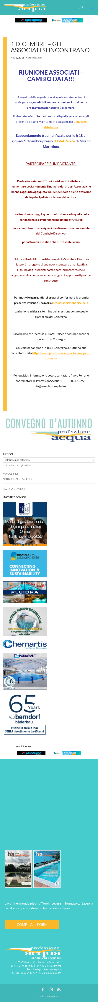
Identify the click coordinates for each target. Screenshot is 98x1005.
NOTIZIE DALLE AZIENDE (18, 478)
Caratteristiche (34, 57)
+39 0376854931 (24, 965)
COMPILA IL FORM (32, 924)
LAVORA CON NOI (14, 488)
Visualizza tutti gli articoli (18, 465)
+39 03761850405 (50, 965)
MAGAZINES (10, 473)
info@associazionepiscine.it (70, 302)
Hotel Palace (65, 141)
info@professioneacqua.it (48, 969)
